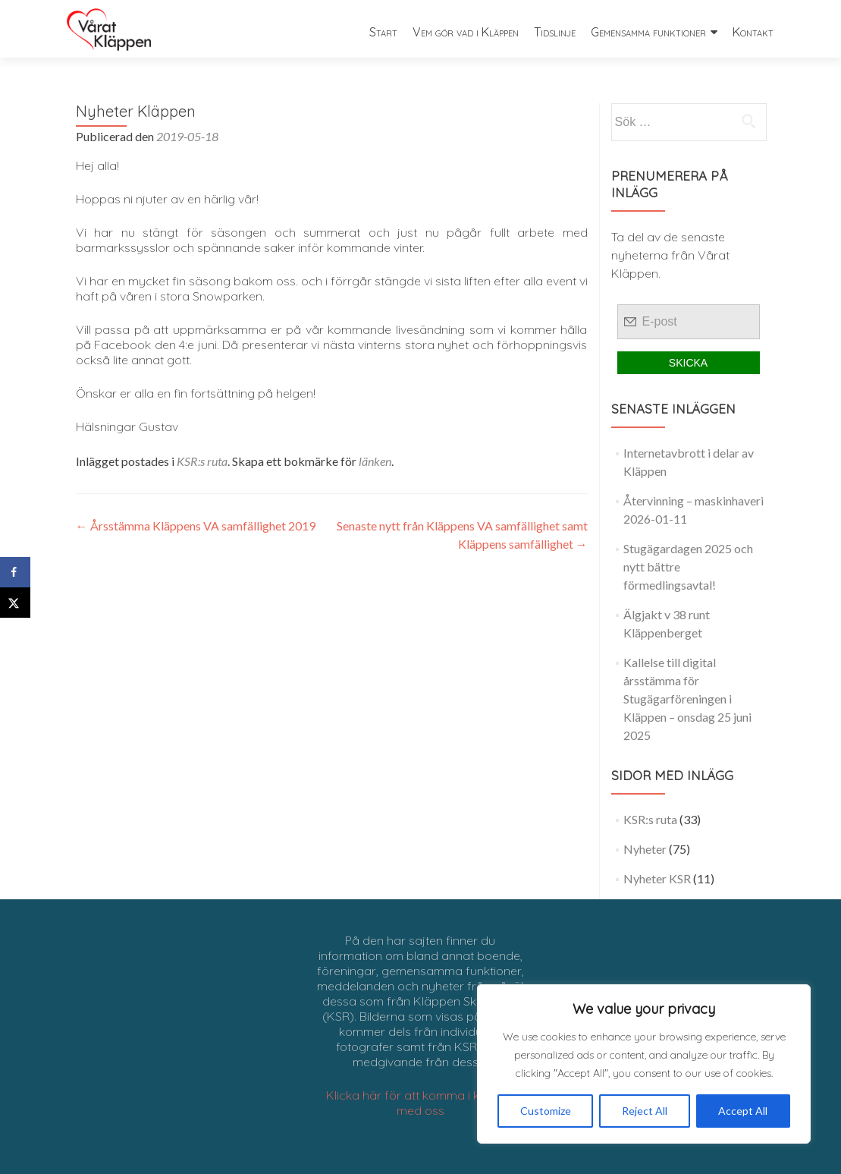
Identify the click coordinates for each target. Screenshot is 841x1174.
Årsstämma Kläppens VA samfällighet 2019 (195, 525)
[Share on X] (15, 602)
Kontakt (753, 31)
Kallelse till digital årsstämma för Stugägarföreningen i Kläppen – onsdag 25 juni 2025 (687, 698)
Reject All (644, 1110)
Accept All (742, 1110)
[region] (644, 1064)
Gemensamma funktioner (648, 31)
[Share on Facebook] (15, 572)
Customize (545, 1110)
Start (383, 31)
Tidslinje (555, 31)
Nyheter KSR (657, 878)
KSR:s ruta (202, 461)
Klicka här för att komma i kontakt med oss (420, 1102)
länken (375, 461)
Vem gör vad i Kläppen (466, 31)
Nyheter (645, 849)
